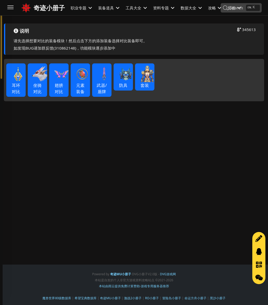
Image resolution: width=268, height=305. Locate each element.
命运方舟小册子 (195, 298)
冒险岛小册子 (171, 298)
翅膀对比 (61, 82)
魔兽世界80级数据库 (56, 298)
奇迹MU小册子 (110, 298)
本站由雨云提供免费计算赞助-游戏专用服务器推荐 (134, 286)
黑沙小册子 (218, 298)
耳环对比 (18, 82)
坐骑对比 (39, 82)
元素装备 (82, 82)
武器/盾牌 (103, 82)
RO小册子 (152, 298)
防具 (125, 79)
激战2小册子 (133, 298)
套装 (146, 79)
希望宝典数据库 (86, 298)
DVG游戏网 (168, 274)
